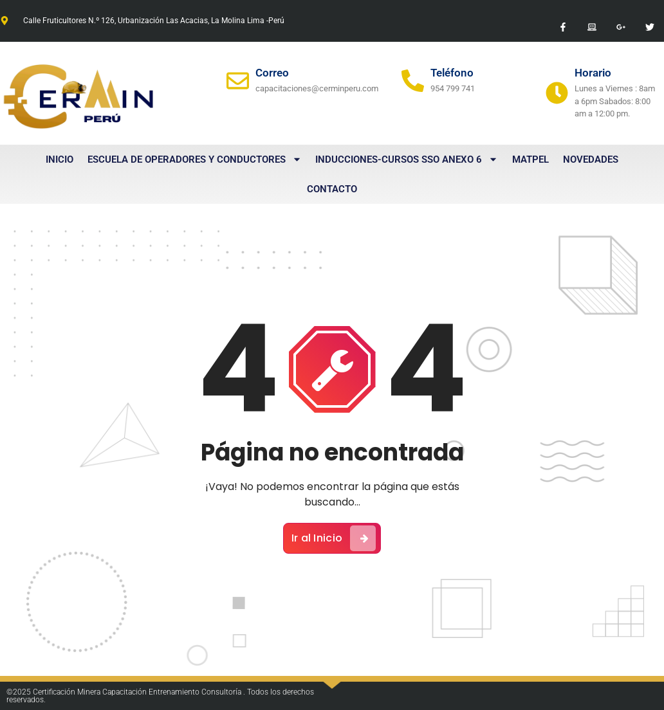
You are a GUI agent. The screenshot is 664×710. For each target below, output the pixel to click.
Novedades (590, 159)
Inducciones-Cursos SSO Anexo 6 (406, 159)
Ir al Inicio (333, 538)
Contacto (332, 189)
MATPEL (530, 159)
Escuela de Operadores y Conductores (195, 159)
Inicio (59, 159)
